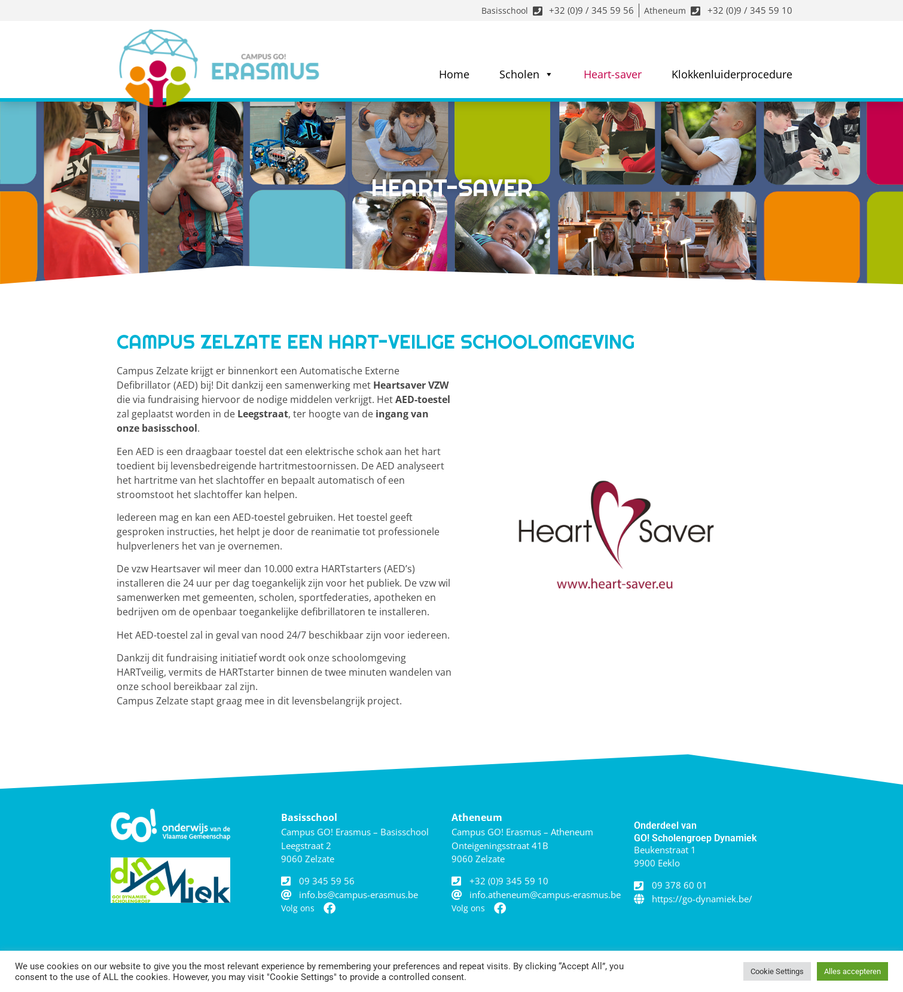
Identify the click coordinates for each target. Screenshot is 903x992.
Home (454, 74)
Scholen (526, 74)
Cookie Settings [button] (777, 971)
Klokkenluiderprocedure (732, 74)
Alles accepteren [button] (852, 971)
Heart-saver (613, 74)
